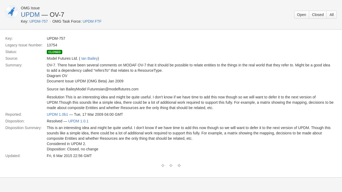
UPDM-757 (38, 21)
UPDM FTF (92, 21)
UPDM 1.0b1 (57, 114)
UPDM (30, 14)
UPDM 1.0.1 (78, 121)
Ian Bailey (89, 58)
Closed (318, 15)
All (331, 15)
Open (301, 15)
